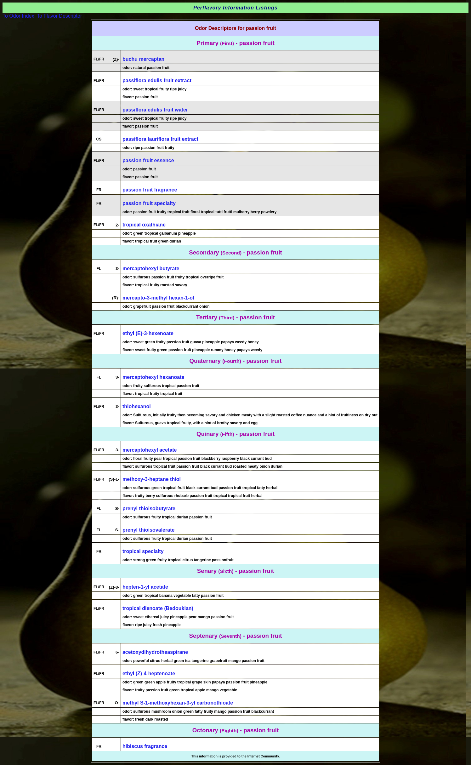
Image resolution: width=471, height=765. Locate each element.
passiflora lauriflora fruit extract (160, 139)
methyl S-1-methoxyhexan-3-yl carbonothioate (177, 702)
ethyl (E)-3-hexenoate (147, 333)
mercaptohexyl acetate (149, 450)
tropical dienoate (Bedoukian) (157, 608)
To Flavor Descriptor (59, 16)
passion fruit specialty (149, 203)
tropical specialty (143, 551)
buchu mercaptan (143, 59)
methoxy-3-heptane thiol (151, 479)
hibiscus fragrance (144, 746)
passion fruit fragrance (149, 189)
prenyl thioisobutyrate (148, 508)
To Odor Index (18, 16)
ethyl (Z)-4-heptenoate (148, 673)
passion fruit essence (148, 160)
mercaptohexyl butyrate (150, 268)
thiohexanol (136, 406)
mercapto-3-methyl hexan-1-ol (158, 297)
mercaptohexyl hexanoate (153, 377)
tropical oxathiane (144, 224)
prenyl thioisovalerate (148, 530)
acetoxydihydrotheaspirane (155, 652)
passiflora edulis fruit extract (156, 80)
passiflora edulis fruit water (155, 109)
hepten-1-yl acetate (145, 587)
